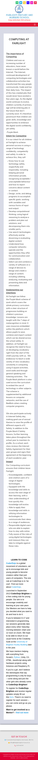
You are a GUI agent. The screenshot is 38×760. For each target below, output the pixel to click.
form (12, 697)
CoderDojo (11, 563)
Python (17, 657)
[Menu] (35, 25)
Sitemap (12, 758)
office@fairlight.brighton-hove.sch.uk (20, 742)
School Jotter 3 (19, 756)
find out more (22, 712)
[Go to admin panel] (22, 758)
